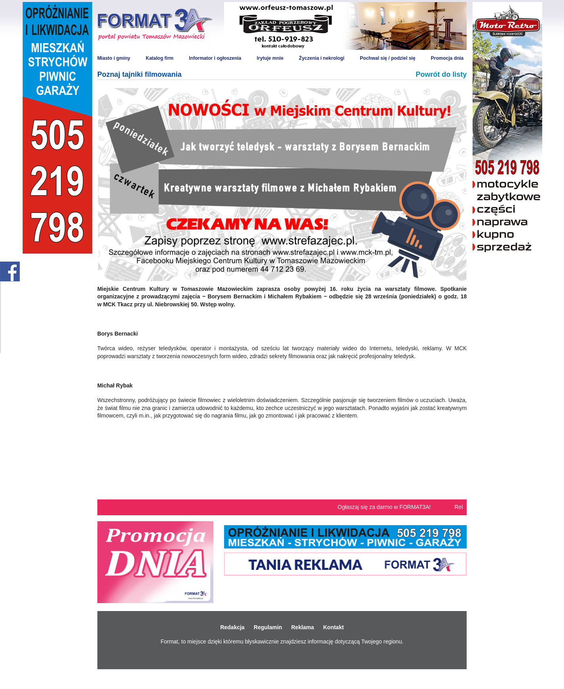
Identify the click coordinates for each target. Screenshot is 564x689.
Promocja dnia (447, 58)
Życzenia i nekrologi (321, 58)
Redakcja (232, 627)
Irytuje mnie (270, 58)
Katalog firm (159, 58)
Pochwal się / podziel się (387, 58)
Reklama (302, 627)
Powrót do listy (441, 74)
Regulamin (268, 627)
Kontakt (333, 627)
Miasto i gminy (113, 58)
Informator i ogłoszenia (215, 58)
